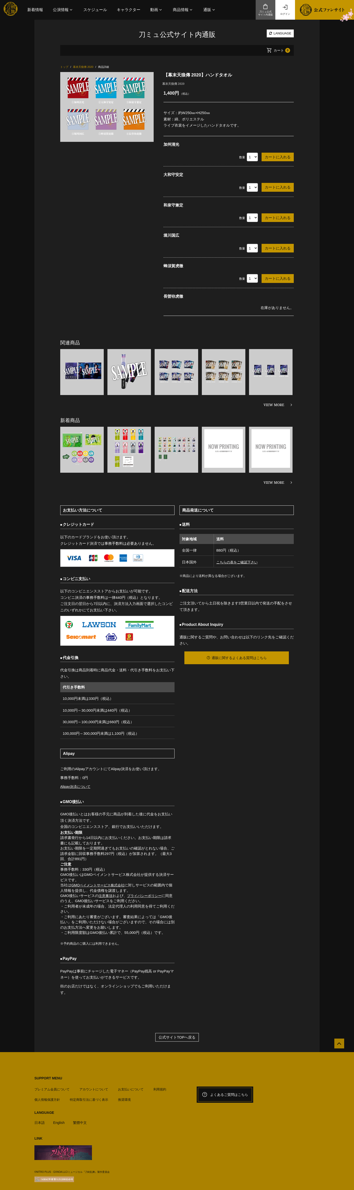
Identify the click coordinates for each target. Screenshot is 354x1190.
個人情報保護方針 (47, 1098)
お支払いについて (131, 1087)
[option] (107, 107)
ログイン (285, 9)
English (60, 1121)
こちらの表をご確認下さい (237, 562)
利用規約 (159, 1087)
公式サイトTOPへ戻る (177, 1037)
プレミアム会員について (52, 1087)
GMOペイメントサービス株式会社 (99, 885)
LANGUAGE (280, 33)
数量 (242, 157)
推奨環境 (124, 1098)
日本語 (39, 1121)
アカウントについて (93, 1087)
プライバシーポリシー (146, 896)
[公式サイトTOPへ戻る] (337, 1045)
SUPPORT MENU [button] (48, 1078)
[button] (63, 9)
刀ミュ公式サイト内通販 (265, 9)
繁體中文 (81, 1121)
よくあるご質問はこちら (225, 1095)
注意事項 (106, 896)
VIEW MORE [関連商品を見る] (274, 404)
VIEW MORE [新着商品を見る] (274, 482)
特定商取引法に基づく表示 (89, 1098)
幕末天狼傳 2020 (173, 84)
